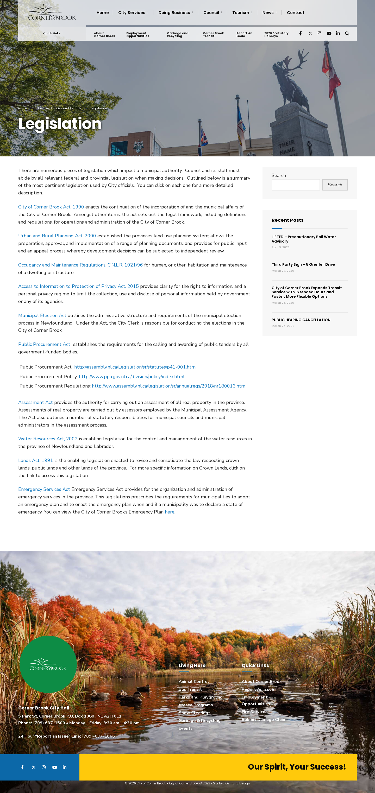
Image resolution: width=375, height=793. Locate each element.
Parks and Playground (201, 697)
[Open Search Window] (347, 31)
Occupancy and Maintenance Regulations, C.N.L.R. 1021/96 (80, 265)
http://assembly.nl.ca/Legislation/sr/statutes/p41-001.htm (135, 367)
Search (279, 175)
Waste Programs (196, 705)
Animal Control (194, 681)
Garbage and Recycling (177, 32)
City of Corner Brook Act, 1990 (51, 207)
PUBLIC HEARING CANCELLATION (301, 319)
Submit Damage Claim (264, 719)
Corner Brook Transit (213, 32)
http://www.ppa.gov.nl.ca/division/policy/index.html (132, 376)
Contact (295, 12)
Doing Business (174, 12)
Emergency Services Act (44, 489)
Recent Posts (288, 220)
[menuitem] (133, 13)
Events (186, 728)
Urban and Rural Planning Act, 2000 (57, 236)
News (268, 12)
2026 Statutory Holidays (276, 32)
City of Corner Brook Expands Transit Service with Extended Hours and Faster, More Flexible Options (307, 292)
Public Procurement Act (44, 344)
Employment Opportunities (137, 32)
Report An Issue (244, 32)
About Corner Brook (104, 32)
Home (103, 12)
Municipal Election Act (42, 315)
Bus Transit (190, 689)
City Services (131, 12)
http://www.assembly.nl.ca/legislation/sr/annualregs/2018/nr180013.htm (168, 386)
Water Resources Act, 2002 (48, 439)
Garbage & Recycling (200, 721)
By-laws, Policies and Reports (60, 108)
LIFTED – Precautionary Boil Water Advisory (304, 239)
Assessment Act (35, 402)
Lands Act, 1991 (35, 460)
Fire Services (255, 712)
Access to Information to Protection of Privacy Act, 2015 (78, 286)
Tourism (240, 12)
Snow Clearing (193, 713)
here (169, 512)
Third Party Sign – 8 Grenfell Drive (303, 264)
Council (211, 12)
